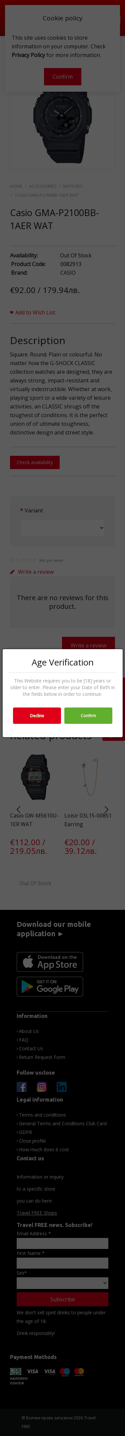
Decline (37, 716)
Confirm (88, 716)
